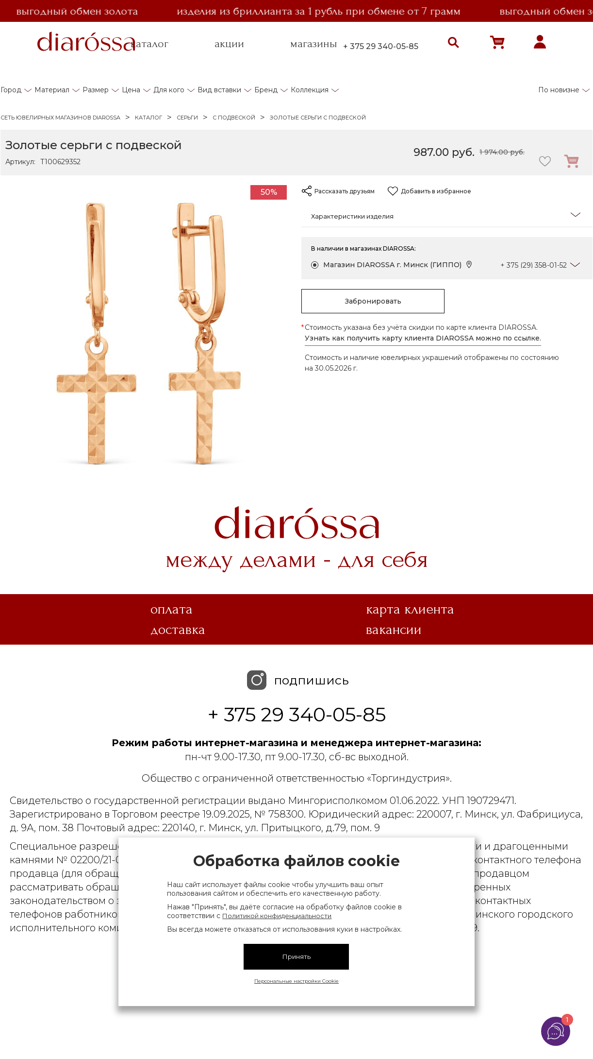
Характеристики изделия (445, 215)
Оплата (171, 609)
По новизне (558, 89)
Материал (51, 89)
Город (10, 89)
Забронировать (373, 301)
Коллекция (310, 89)
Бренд (266, 89)
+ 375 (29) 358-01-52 (533, 265)
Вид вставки (219, 89)
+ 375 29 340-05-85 (380, 46)
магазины (313, 43)
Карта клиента (410, 609)
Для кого (168, 89)
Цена (131, 89)
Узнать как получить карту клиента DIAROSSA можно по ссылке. (423, 338)
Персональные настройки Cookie (296, 981)
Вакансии (394, 629)
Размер (95, 89)
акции (229, 43)
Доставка (177, 629)
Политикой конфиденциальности (276, 916)
